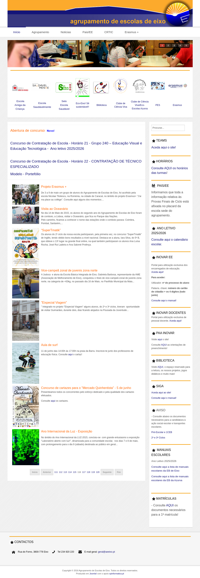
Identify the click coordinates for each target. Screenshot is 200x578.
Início (34, 472)
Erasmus (178, 105)
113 (65, 472)
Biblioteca (102, 105)
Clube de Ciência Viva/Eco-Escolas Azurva (140, 105)
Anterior (47, 472)
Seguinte (107, 472)
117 (84, 472)
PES (157, 105)
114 (70, 472)
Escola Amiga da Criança (20, 105)
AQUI (164, 344)
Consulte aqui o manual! (163, 300)
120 (98, 472)
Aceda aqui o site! (163, 147)
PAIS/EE (163, 185)
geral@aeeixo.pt (106, 551)
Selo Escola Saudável (64, 105)
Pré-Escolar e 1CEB (161, 432)
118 (88, 472)
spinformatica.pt (116, 573)
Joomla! (93, 573)
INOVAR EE (164, 257)
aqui (70, 354)
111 (56, 472)
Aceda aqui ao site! (161, 392)
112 (60, 472)
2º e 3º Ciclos (158, 437)
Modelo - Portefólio (25, 174)
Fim (119, 472)
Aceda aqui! (157, 272)
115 (74, 472)
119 (93, 472)
